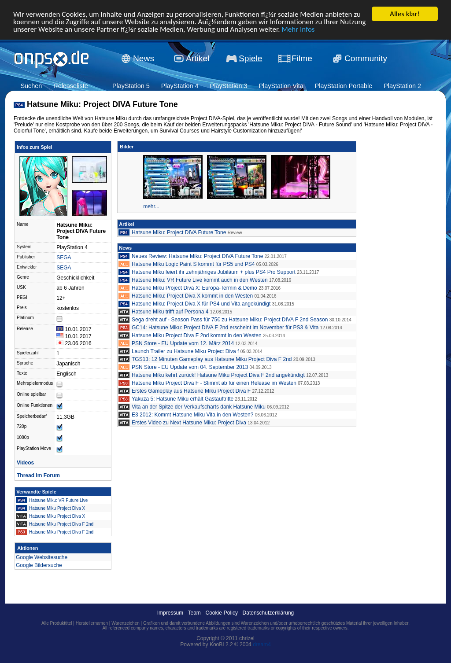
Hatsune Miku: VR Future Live (58, 500)
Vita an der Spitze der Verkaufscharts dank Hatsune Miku (199, 407)
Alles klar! (405, 13)
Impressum (170, 613)
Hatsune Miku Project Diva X (57, 508)
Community (365, 58)
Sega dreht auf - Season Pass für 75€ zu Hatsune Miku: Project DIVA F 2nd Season (230, 320)
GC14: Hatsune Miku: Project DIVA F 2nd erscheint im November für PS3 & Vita (225, 327)
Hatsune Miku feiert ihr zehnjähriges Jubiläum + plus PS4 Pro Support (214, 272)
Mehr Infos (297, 28)
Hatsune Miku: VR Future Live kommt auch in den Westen (200, 280)
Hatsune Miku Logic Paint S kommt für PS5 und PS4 (193, 264)
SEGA (63, 257)
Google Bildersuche (39, 565)
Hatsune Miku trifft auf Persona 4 (170, 312)
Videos (25, 463)
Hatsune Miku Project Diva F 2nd (61, 524)
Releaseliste (70, 85)
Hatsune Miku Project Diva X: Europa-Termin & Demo (194, 288)
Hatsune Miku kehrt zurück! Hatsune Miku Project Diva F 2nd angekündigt (218, 375)
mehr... (151, 206)
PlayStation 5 (131, 85)
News (143, 58)
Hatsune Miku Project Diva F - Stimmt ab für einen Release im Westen (214, 383)
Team (194, 613)
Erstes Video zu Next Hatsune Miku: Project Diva (189, 423)
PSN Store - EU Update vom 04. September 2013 (190, 367)
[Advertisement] (398, 274)
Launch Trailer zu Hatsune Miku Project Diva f (185, 351)
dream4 (262, 644)
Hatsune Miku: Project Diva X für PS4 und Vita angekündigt (201, 304)
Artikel (197, 58)
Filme (302, 58)
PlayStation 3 (229, 85)
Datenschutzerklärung (268, 613)
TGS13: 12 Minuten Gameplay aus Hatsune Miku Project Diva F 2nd (212, 359)
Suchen (31, 85)
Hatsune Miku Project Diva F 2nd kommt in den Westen (197, 335)
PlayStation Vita (281, 85)
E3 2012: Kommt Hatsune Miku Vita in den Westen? (192, 415)
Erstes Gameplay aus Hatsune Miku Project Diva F (191, 391)
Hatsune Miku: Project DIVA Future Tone (179, 232)
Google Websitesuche (41, 557)
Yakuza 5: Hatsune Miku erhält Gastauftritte (182, 399)
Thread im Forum (38, 475)
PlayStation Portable (343, 85)
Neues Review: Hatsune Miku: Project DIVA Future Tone (197, 256)
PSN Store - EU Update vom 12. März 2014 (183, 343)
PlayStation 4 (180, 85)
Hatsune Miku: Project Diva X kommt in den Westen (192, 296)
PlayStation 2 (402, 85)
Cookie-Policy (222, 613)
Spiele (250, 58)
